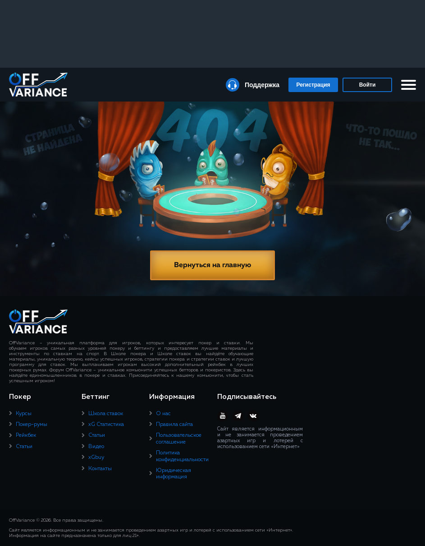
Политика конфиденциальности (182, 456)
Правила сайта (174, 424)
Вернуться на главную (212, 265)
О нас (163, 413)
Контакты (100, 469)
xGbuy (96, 457)
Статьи (24, 446)
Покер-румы (31, 424)
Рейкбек (26, 435)
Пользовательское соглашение (178, 438)
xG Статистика (106, 424)
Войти (367, 85)
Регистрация (313, 85)
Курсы (24, 413)
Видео (96, 446)
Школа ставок (105, 413)
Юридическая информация (173, 474)
